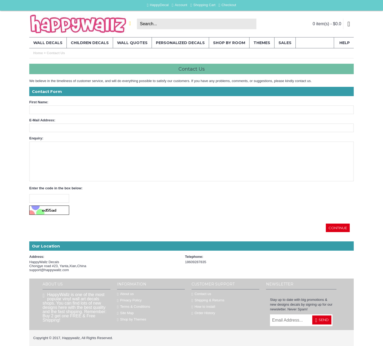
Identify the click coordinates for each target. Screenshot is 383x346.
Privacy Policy (129, 300)
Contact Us (56, 53)
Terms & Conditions (133, 307)
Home (38, 53)
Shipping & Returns (208, 300)
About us (125, 294)
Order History (203, 313)
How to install (203, 307)
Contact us (201, 294)
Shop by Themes (131, 319)
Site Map (125, 313)
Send (322, 320)
